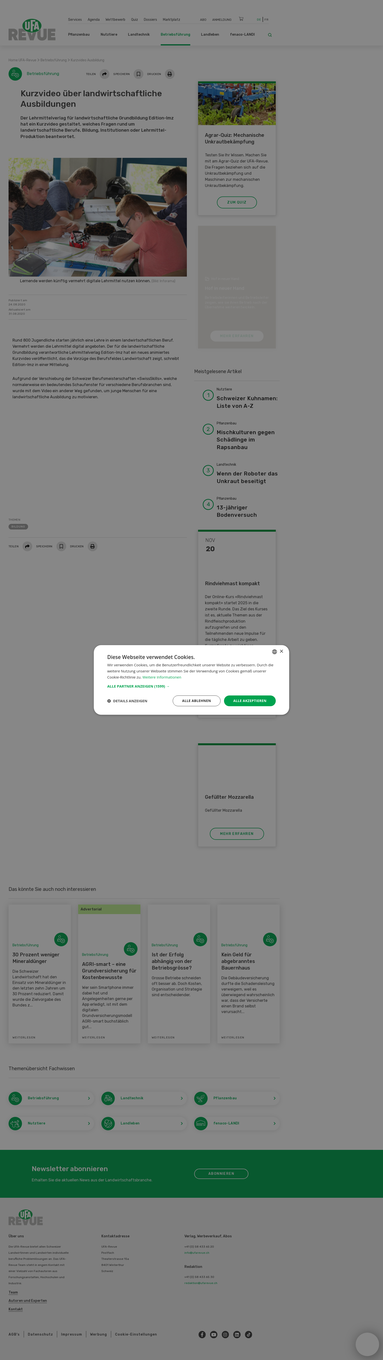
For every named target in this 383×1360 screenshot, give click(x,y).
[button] (191, 686)
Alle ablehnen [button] (196, 700)
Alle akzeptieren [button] (249, 700)
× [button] (281, 651)
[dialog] (191, 680)
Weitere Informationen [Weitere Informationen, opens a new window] (161, 677)
